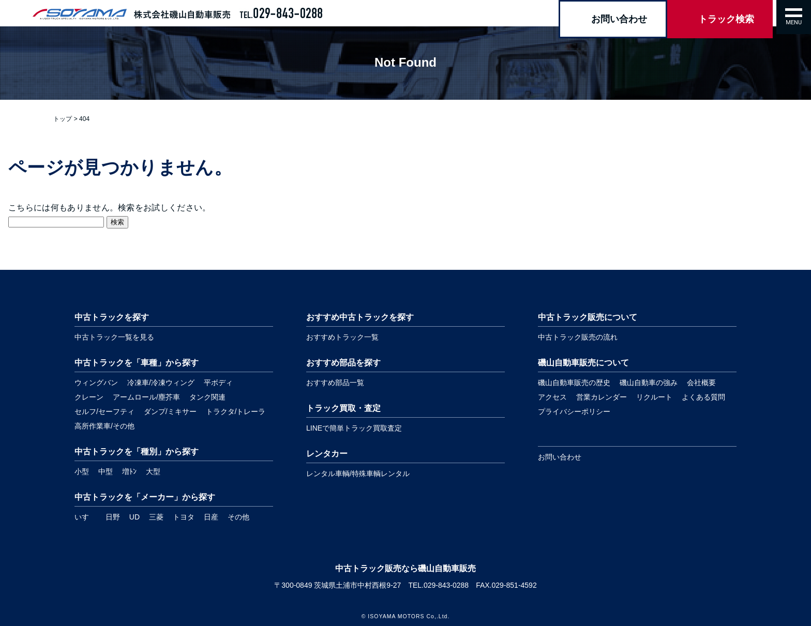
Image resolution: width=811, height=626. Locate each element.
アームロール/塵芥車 (146, 397)
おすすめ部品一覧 (335, 382)
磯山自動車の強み (649, 382)
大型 (153, 471)
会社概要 (701, 382)
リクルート (654, 397)
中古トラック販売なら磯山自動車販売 (405, 568)
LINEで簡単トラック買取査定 (354, 428)
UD (134, 517)
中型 (105, 471)
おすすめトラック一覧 (342, 337)
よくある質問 (703, 397)
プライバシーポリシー (574, 411)
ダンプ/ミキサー (170, 411)
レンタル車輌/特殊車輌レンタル (358, 473)
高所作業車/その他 (104, 426)
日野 (113, 517)
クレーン (88, 397)
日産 (211, 517)
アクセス (552, 397)
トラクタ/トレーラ (236, 411)
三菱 (156, 517)
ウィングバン (96, 382)
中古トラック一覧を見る (114, 337)
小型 (81, 471)
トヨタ (183, 517)
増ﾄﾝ (129, 471)
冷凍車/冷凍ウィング (160, 382)
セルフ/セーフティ (104, 411)
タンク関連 (207, 397)
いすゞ (85, 517)
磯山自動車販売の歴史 (574, 382)
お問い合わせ (559, 457)
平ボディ (218, 382)
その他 (238, 517)
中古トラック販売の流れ (578, 337)
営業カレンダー (601, 397)
